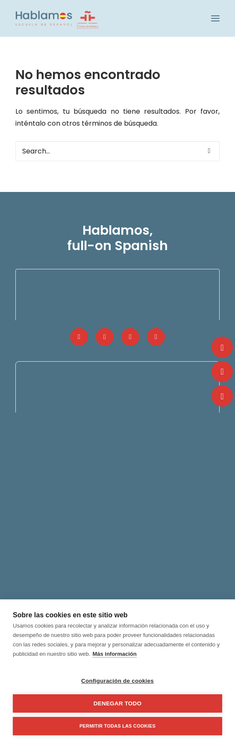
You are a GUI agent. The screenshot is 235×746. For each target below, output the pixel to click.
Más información (114, 654)
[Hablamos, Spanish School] (56, 18)
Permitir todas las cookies (117, 725)
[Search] (117, 151)
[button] (215, 18)
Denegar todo (117, 703)
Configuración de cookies (117, 681)
